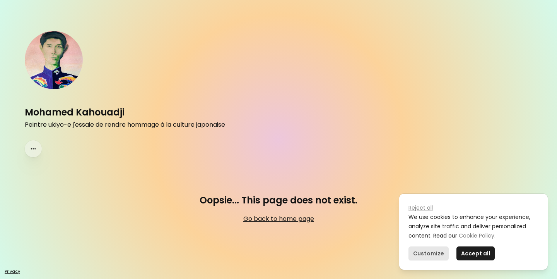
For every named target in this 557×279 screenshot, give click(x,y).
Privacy (12, 271)
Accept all (475, 253)
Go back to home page (278, 218)
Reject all (420, 208)
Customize (428, 253)
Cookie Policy (475, 235)
